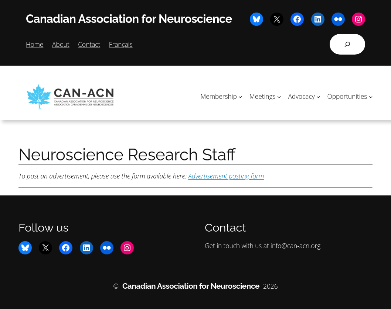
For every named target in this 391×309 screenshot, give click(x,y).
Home (34, 44)
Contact (89, 44)
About (60, 44)
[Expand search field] (347, 44)
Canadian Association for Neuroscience (129, 18)
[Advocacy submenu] (318, 96)
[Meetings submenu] (279, 96)
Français (121, 44)
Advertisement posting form (226, 175)
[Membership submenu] (240, 96)
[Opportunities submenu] (371, 96)
